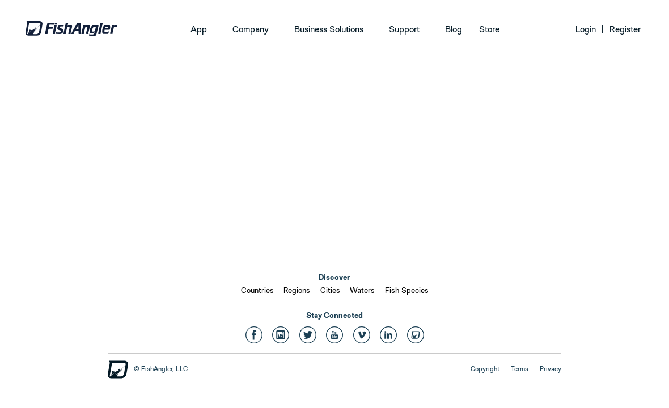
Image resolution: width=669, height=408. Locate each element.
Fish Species (407, 290)
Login (585, 29)
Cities (330, 290)
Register (625, 29)
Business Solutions (328, 29)
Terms (519, 368)
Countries (257, 290)
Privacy (550, 368)
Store (489, 29)
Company (250, 29)
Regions (296, 290)
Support (404, 29)
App (198, 29)
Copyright (485, 368)
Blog (453, 29)
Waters (362, 290)
